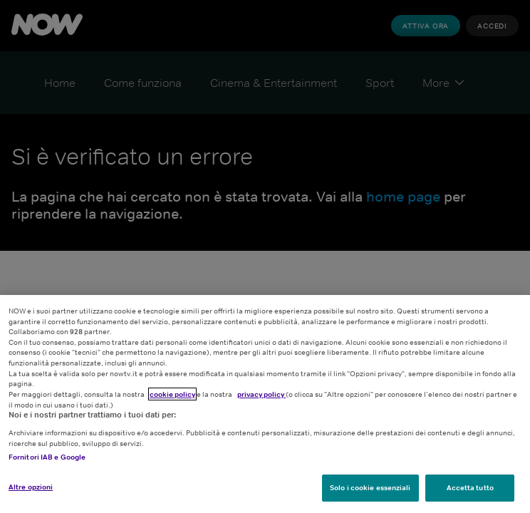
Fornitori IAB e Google (47, 457)
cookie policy (172, 394)
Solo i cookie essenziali (370, 487)
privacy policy (261, 394)
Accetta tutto (470, 487)
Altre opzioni (31, 487)
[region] (265, 404)
